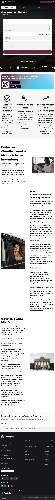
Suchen (27, 52)
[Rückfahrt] (19, 21)
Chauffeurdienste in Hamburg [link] (32, 428)
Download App (45, 2)
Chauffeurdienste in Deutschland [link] (13, 428)
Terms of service (44, 497)
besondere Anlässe (36, 246)
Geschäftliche (36, 268)
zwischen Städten (36, 204)
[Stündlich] (30, 21)
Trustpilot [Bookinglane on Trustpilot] (4, 423)
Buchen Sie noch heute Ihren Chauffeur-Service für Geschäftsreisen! (13, 402)
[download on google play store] (15, 86)
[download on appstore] (15, 82)
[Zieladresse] (27, 30)
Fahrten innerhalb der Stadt (40, 201)
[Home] (2, 428)
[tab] (8, 7)
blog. (9, 183)
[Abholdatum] (27, 38)
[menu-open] (53, 1)
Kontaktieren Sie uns (7, 471)
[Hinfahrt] (8, 21)
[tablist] (24, 7)
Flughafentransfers (38, 291)
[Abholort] (27, 26)
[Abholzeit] (27, 43)
